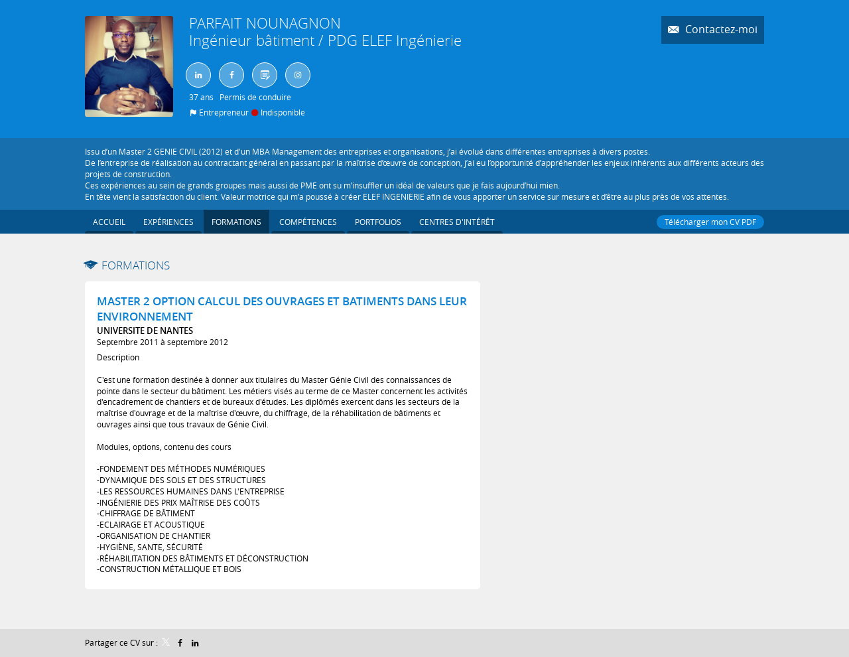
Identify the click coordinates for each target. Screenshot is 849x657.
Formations (135, 265)
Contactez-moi (720, 29)
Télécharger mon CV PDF (710, 221)
